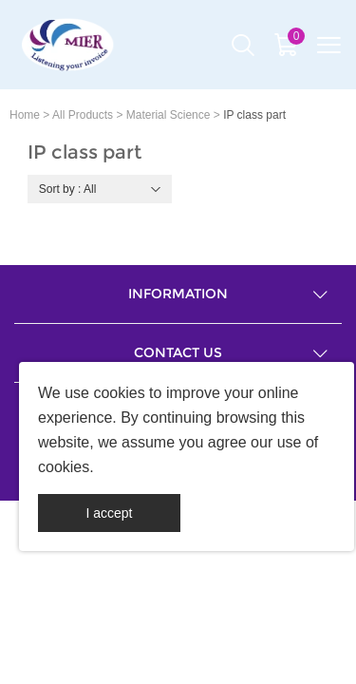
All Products (82, 115)
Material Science (168, 115)
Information (178, 293)
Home (24, 115)
